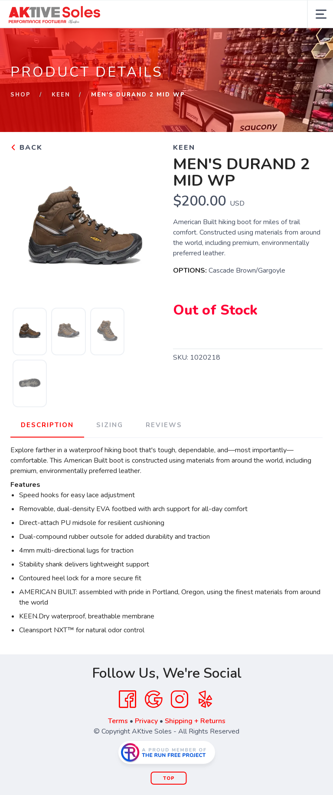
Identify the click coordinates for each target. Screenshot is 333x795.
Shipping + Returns (195, 721)
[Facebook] (127, 699)
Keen (61, 95)
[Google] (153, 699)
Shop (20, 95)
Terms (118, 721)
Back (26, 147)
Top (169, 778)
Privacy (146, 721)
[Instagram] (179, 699)
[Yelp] (206, 699)
